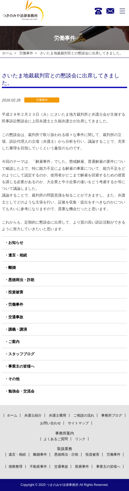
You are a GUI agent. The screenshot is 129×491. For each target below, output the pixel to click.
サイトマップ (78, 423)
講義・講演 (17, 329)
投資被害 (15, 292)
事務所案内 (64, 433)
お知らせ (15, 243)
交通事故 (15, 317)
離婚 (12, 267)
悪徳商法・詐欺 (21, 280)
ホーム (7, 53)
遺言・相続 (17, 255)
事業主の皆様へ (21, 366)
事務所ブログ (111, 415)
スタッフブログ (21, 354)
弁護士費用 (57, 415)
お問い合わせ (50, 423)
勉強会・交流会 (21, 391)
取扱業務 (64, 449)
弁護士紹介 (33, 415)
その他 (13, 379)
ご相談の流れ (83, 415)
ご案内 (13, 341)
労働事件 (26, 53)
